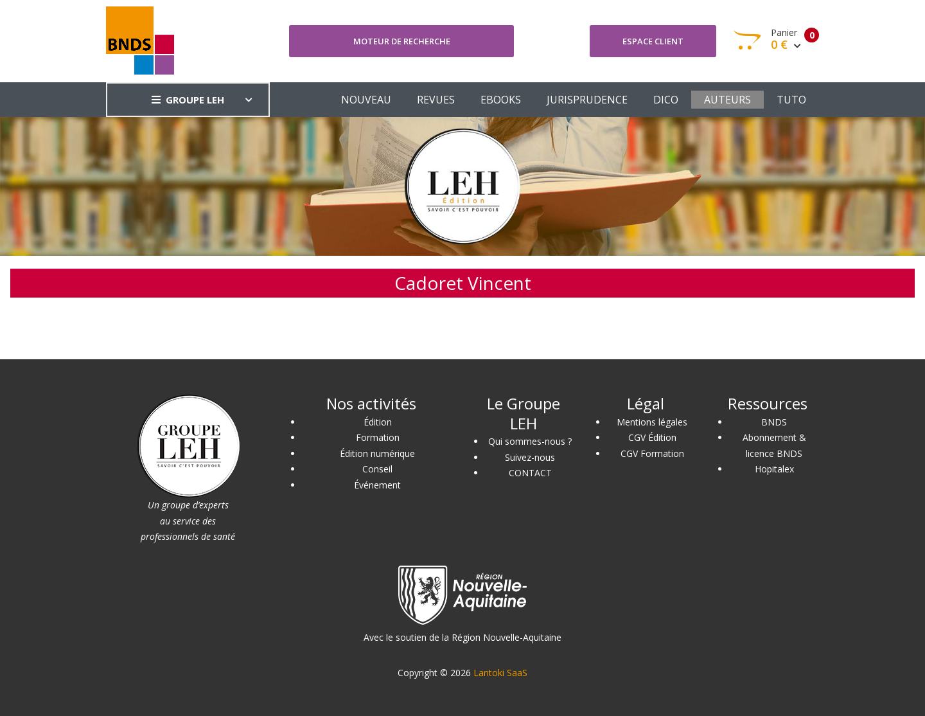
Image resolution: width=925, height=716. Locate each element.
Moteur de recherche (401, 41)
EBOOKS (500, 100)
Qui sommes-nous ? (530, 441)
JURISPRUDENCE (587, 100)
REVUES (436, 100)
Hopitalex (774, 469)
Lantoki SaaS (500, 673)
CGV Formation (652, 453)
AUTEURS (727, 100)
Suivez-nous (530, 457)
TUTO (791, 100)
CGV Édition (652, 437)
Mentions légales (652, 422)
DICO (665, 100)
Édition (378, 422)
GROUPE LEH (188, 99)
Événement (377, 485)
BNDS (774, 422)
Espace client (652, 41)
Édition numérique (377, 453)
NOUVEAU (366, 100)
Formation (378, 437)
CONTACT (530, 473)
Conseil (377, 469)
